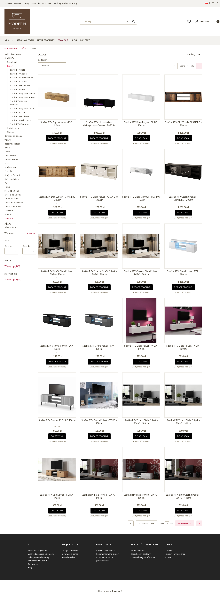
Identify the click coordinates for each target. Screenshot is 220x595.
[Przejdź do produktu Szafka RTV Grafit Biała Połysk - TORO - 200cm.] (57, 246)
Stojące (10, 132)
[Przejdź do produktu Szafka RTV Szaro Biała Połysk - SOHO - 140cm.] (183, 395)
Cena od (8, 246)
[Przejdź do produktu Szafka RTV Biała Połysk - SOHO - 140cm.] (99, 469)
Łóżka (7, 151)
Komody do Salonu (13, 136)
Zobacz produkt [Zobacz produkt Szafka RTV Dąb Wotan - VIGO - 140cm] (57, 138)
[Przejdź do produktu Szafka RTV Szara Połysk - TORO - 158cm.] (99, 395)
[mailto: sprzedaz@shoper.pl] (66, 3)
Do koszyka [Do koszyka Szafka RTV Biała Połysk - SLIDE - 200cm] (141, 138)
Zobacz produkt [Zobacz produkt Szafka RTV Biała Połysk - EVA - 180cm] (183, 287)
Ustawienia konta (70, 554)
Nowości (8, 214)
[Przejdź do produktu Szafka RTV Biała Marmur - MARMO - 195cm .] (141, 171)
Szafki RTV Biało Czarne (21, 120)
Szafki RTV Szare (17, 112)
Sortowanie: (43, 60)
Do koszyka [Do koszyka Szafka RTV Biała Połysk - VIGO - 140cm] (141, 361)
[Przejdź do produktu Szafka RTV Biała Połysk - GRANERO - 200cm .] (99, 171)
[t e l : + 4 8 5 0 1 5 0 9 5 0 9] (44, 3)
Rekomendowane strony (107, 554)
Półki (6, 163)
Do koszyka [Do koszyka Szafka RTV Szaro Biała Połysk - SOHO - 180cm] (141, 436)
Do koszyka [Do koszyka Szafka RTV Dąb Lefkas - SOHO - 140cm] (57, 510)
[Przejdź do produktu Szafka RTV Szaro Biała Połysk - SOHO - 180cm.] (141, 395)
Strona (182, 66)
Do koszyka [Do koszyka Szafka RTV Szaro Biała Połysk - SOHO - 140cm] (183, 436)
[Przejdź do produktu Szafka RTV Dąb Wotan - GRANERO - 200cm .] (57, 171)
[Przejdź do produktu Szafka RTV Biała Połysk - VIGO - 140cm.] (141, 320)
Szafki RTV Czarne (18, 73)
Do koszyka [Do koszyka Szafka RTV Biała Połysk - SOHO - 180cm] (141, 510)
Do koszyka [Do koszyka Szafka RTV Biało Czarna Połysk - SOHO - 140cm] (183, 510)
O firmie (168, 550)
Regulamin (33, 564)
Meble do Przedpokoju (14, 202)
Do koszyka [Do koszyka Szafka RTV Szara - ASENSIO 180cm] (57, 436)
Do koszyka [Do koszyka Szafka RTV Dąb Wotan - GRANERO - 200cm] (57, 212)
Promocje (8, 218)
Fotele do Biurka (12, 198)
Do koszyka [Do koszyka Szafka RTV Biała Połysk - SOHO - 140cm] (99, 510)
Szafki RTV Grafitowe (19, 116)
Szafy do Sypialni (12, 175)
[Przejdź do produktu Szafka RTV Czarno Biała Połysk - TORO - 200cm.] (141, 246)
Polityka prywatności (105, 550)
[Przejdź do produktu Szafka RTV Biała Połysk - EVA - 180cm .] (183, 246)
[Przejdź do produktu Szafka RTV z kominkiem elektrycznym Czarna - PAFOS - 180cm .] (99, 97)
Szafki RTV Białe (17, 69)
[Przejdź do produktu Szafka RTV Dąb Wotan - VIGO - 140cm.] (57, 97)
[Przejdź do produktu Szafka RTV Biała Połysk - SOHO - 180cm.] (141, 469)
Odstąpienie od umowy (38, 557)
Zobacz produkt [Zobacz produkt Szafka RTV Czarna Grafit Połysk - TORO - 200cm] (99, 287)
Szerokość (12, 62)
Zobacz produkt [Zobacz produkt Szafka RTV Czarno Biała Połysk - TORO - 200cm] (141, 287)
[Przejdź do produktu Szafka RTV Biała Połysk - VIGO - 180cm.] (183, 320)
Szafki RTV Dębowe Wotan (22, 93)
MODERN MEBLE (10, 48)
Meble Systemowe (12, 54)
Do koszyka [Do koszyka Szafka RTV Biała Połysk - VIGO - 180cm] (183, 361)
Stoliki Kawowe (11, 159)
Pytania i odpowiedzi (37, 560)
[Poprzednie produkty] (146, 523)
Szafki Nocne (10, 167)
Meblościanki (10, 155)
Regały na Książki (12, 143)
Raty (30, 567)
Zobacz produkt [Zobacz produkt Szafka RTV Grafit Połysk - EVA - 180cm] (99, 361)
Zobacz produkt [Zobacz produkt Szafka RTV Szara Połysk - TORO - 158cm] (99, 436)
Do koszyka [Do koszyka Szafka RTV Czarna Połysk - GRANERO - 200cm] (183, 212)
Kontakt (168, 557)
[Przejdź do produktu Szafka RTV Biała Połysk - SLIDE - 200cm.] (141, 97)
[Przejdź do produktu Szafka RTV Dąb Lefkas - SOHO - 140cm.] (57, 469)
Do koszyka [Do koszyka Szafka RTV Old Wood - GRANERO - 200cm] (183, 138)
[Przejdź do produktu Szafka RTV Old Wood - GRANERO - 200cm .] (183, 97)
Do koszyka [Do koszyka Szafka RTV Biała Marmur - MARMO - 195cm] (141, 212)
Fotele (7, 187)
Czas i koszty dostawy (140, 554)
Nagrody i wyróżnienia (175, 554)
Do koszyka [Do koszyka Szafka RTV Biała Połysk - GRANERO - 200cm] (99, 212)
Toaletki (8, 171)
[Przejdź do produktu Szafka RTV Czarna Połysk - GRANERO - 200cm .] (183, 171)
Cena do (26, 246)
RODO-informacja (104, 557)
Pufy (6, 183)
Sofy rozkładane (11, 179)
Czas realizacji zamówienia (142, 557)
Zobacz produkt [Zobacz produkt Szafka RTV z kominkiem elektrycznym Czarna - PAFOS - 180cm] (99, 138)
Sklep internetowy (109, 591)
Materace (8, 210)
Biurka (7, 147)
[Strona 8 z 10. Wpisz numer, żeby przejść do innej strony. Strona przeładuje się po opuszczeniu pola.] (188, 66)
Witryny (7, 139)
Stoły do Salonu (11, 190)
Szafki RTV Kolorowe (19, 124)
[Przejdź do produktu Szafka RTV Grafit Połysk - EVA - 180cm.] (99, 320)
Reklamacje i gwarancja (39, 550)
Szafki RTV (24, 48)
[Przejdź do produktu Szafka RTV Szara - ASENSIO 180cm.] (57, 395)
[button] (133, 21)
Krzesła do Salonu (12, 194)
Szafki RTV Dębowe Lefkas (22, 108)
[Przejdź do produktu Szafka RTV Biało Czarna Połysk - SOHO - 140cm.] (183, 469)
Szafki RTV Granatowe (20, 85)
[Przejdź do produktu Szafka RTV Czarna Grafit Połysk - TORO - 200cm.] (99, 246)
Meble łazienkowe (12, 206)
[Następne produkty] (184, 523)
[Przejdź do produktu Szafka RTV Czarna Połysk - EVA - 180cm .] (57, 320)
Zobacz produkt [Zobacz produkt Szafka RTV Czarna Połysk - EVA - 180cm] (57, 361)
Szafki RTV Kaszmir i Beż (21, 77)
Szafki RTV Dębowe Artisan (22, 97)
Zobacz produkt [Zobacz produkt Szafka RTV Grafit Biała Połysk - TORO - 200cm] (57, 287)
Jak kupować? (102, 560)
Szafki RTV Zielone (18, 81)
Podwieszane (13, 128)
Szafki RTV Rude (17, 89)
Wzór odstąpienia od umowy (41, 554)
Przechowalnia (68, 557)
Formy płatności (137, 550)
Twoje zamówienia (70, 550)
